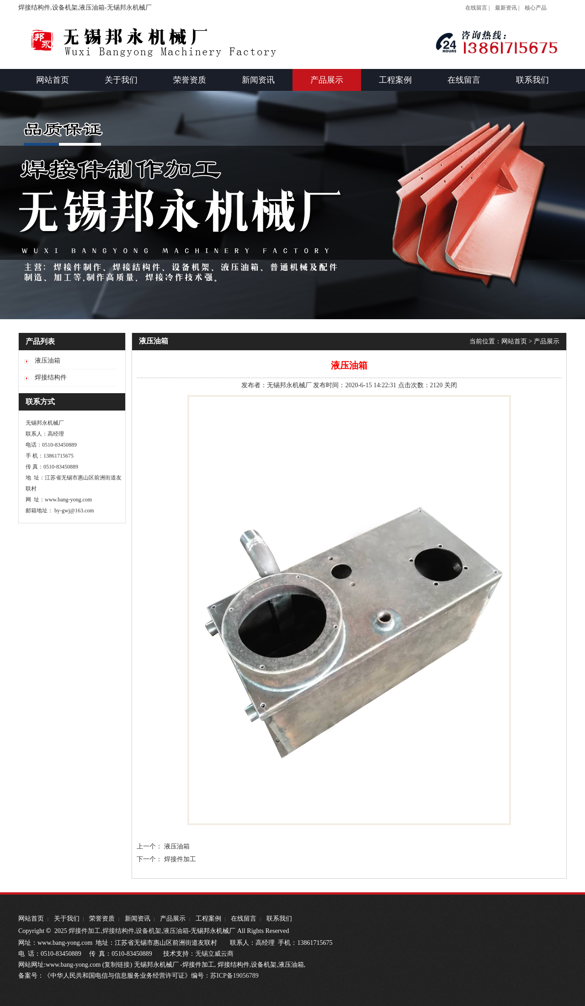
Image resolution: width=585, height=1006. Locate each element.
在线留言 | (477, 8)
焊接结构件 (118, 930)
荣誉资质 (102, 918)
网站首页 (514, 341)
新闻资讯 (137, 918)
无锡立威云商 (214, 953)
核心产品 (536, 8)
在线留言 (243, 918)
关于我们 (67, 918)
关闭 (450, 385)
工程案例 (208, 918)
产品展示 (546, 341)
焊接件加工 (180, 859)
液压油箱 (177, 846)
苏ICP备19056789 (234, 975)
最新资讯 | (507, 8)
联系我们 (279, 918)
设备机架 (148, 930)
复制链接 (117, 964)
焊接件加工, (84, 930)
